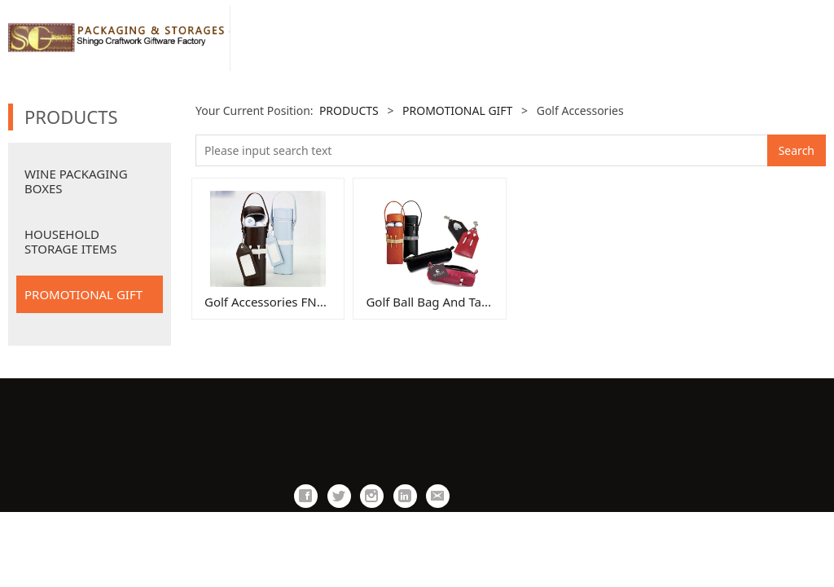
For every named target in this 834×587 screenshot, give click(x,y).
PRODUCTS (349, 110)
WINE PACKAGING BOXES (76, 181)
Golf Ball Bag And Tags (430, 302)
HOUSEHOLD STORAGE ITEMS (70, 241)
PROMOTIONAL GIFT (83, 294)
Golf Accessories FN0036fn (280, 302)
